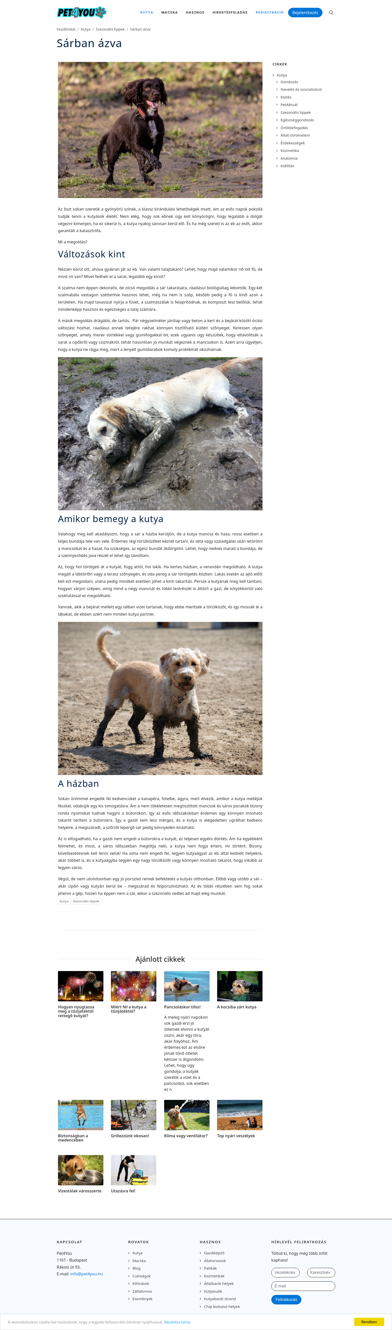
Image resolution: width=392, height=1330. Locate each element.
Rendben (369, 1321)
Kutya (85, 29)
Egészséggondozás (297, 119)
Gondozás (289, 81)
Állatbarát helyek (219, 1283)
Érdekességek (293, 142)
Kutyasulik (213, 1291)
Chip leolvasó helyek (222, 1306)
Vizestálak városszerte (79, 1191)
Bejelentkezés (305, 12)
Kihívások (141, 1283)
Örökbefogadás (294, 127)
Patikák (210, 1268)
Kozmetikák (214, 1275)
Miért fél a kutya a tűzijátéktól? (129, 1009)
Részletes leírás (177, 1322)
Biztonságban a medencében (73, 1138)
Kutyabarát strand (220, 1298)
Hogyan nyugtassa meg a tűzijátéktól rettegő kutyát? (76, 1011)
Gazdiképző (214, 1252)
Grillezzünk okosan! (130, 1135)
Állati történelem (295, 135)
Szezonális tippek (110, 29)
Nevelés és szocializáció (301, 89)
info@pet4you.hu (87, 1274)
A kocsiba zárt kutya (236, 1007)
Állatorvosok (215, 1260)
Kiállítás (287, 165)
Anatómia (289, 158)
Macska (139, 1260)
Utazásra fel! (123, 1191)
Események (143, 1298)
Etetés (286, 97)
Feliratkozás (286, 1299)
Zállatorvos (142, 1291)
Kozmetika (290, 150)
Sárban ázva (140, 29)
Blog (137, 1268)
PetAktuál (289, 104)
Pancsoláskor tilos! (182, 1007)
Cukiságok (142, 1275)
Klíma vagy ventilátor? (186, 1135)
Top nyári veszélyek (236, 1135)
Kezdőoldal (66, 29)
